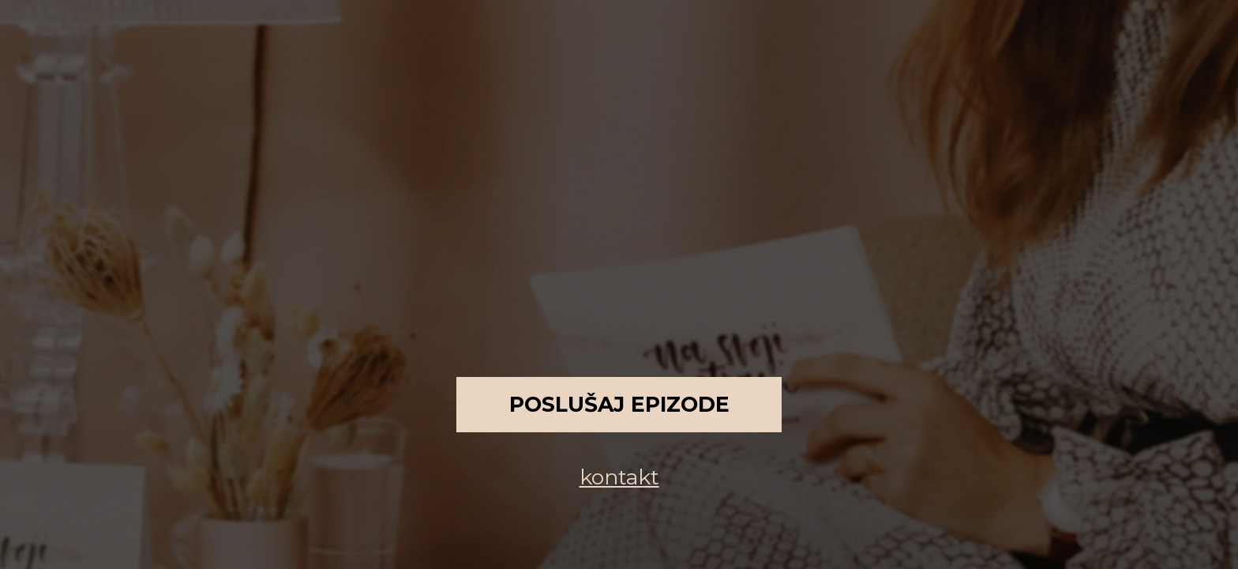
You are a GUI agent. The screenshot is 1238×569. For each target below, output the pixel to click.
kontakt (619, 477)
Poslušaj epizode (619, 404)
